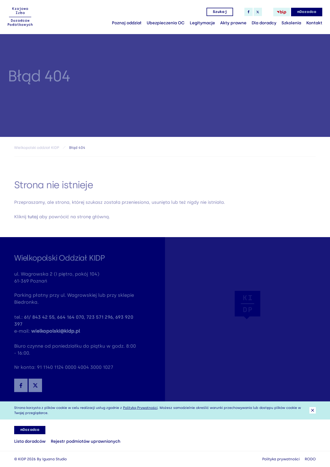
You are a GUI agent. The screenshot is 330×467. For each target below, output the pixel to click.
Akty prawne (233, 22)
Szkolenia (291, 22)
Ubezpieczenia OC (166, 22)
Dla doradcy (264, 22)
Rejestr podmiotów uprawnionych (85, 441)
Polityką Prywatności (140, 408)
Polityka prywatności (281, 459)
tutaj (33, 217)
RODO (310, 459)
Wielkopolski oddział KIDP (36, 148)
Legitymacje (202, 22)
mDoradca (306, 12)
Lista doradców (30, 441)
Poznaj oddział (127, 22)
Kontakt (314, 22)
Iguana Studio (54, 459)
